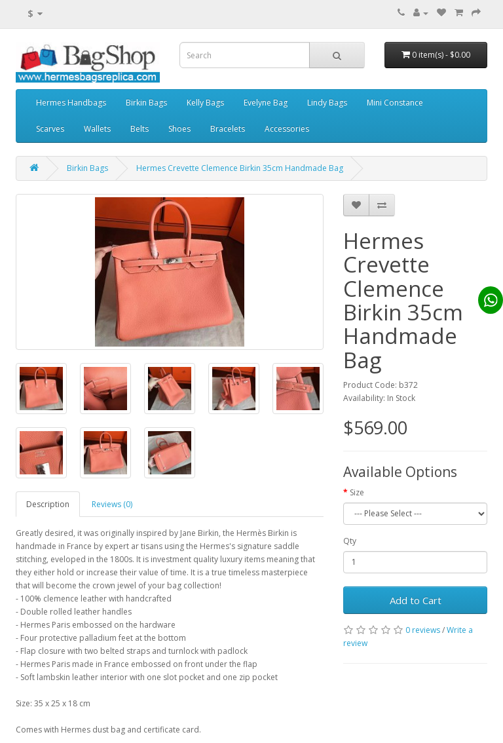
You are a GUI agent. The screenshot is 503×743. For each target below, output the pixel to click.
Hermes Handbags (71, 102)
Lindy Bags (327, 102)
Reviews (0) (112, 504)
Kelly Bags (205, 102)
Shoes (179, 128)
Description (47, 504)
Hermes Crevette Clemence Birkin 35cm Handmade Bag (239, 168)
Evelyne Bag (266, 102)
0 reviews (422, 630)
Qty (349, 540)
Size (357, 492)
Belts (139, 128)
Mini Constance (395, 102)
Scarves (50, 128)
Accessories (287, 128)
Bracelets (227, 128)
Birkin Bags (146, 102)
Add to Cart (415, 600)
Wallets (97, 128)
